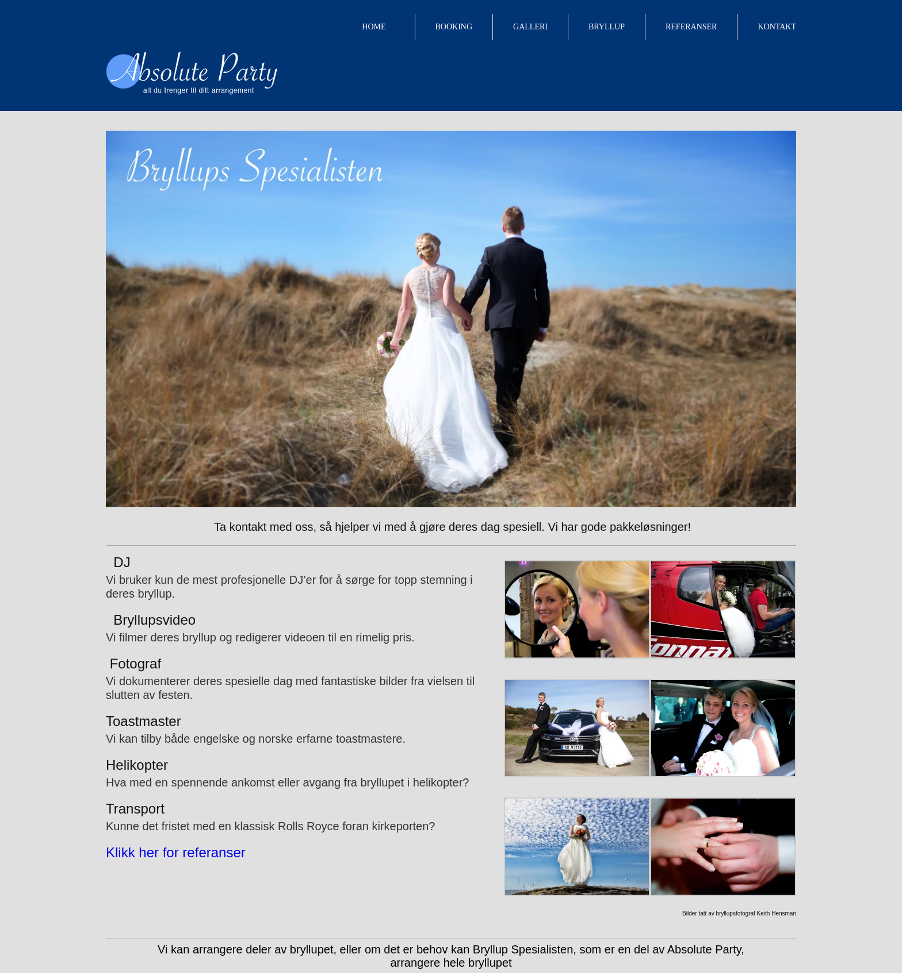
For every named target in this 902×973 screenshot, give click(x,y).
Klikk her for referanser (176, 852)
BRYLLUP (606, 26)
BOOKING (454, 26)
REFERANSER (691, 26)
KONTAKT (777, 26)
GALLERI (530, 26)
